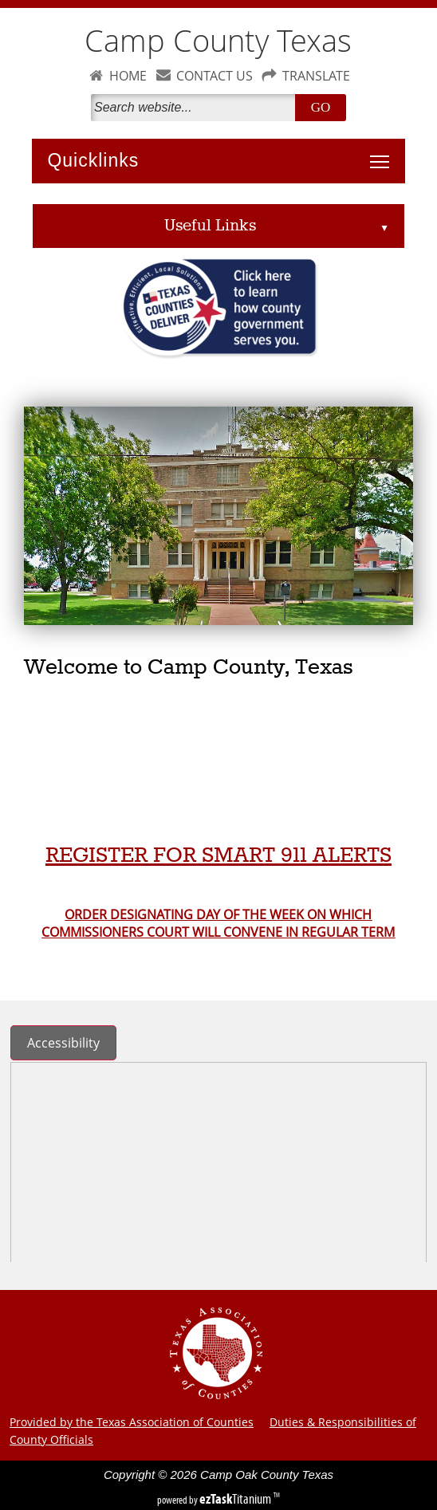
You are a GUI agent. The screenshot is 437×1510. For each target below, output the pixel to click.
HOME (128, 76)
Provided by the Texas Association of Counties (132, 1421)
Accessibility (63, 1043)
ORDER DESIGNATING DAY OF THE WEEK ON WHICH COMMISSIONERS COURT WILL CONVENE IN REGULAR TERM (218, 923)
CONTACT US (214, 76)
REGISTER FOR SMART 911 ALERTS (218, 856)
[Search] (196, 107)
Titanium (236, 1499)
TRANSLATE (316, 76)
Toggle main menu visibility (383, 153)
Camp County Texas (218, 40)
